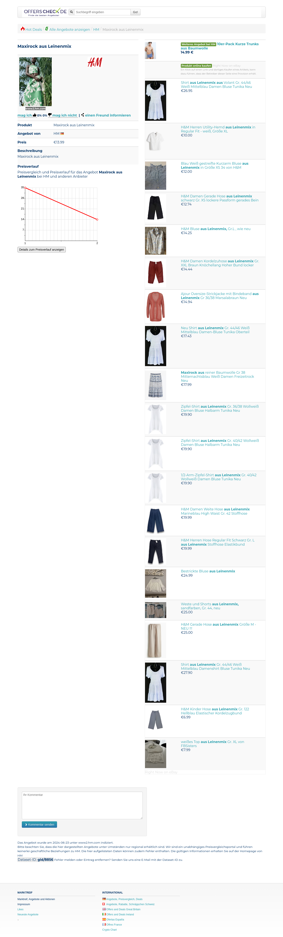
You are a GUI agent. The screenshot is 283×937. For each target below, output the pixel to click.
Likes (21, 909)
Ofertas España (113, 919)
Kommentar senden (39, 824)
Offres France (112, 924)
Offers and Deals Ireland (118, 914)
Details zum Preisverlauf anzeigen (41, 249)
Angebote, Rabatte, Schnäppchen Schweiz (128, 904)
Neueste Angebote (28, 914)
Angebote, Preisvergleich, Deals (122, 899)
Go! (135, 12)
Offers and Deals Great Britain (121, 909)
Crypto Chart (109, 929)
